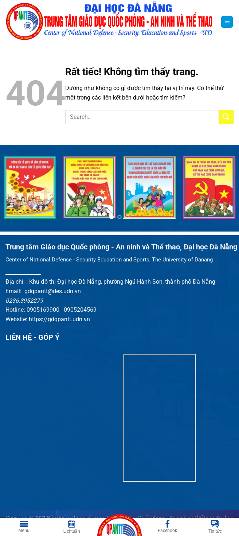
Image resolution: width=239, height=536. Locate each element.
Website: (17, 319)
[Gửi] (226, 117)
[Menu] (227, 22)
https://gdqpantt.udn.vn (59, 319)
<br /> (159, 418)
